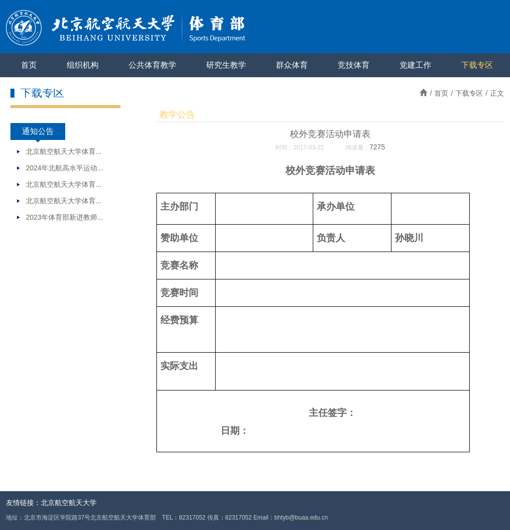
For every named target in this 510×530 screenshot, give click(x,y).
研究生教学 (226, 65)
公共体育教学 (152, 65)
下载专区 (477, 65)
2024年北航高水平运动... (64, 168)
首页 (29, 65)
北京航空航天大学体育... (64, 151)
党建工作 (415, 65)
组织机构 (83, 65)
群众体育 (292, 65)
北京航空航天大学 (69, 503)
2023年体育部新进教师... (64, 217)
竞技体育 (354, 65)
